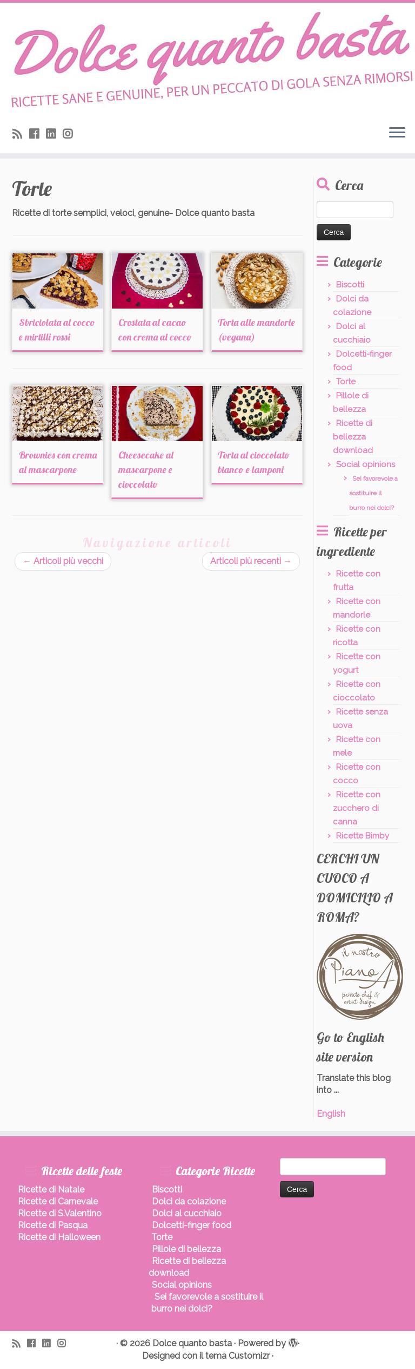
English (331, 1114)
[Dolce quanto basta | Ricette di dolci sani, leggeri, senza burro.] (207, 60)
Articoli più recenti (251, 561)
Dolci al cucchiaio (187, 1213)
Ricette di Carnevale (58, 1201)
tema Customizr (237, 1356)
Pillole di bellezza (186, 1249)
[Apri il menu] (397, 134)
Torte (346, 382)
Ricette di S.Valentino (60, 1213)
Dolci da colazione (189, 1201)
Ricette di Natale (51, 1189)
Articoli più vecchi (63, 561)
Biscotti (350, 285)
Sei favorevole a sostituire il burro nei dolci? (373, 493)
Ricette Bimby (362, 836)
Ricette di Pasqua (53, 1225)
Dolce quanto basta (192, 1343)
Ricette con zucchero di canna (356, 808)
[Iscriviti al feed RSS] (20, 134)
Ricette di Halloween (59, 1237)
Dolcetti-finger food (191, 1225)
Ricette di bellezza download (353, 436)
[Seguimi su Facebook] (37, 134)
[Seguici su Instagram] (71, 134)
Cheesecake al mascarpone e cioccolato (145, 469)
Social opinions (365, 464)
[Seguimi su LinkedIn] (54, 134)
